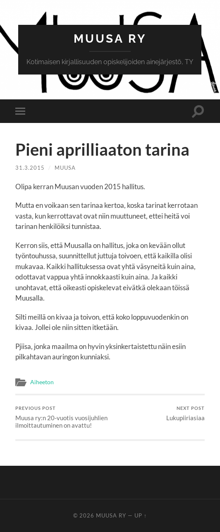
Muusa (65, 167)
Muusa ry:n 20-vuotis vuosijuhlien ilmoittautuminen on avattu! (61, 417)
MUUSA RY (110, 39)
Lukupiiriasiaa (185, 413)
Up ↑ (140, 515)
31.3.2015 (30, 167)
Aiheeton (42, 382)
